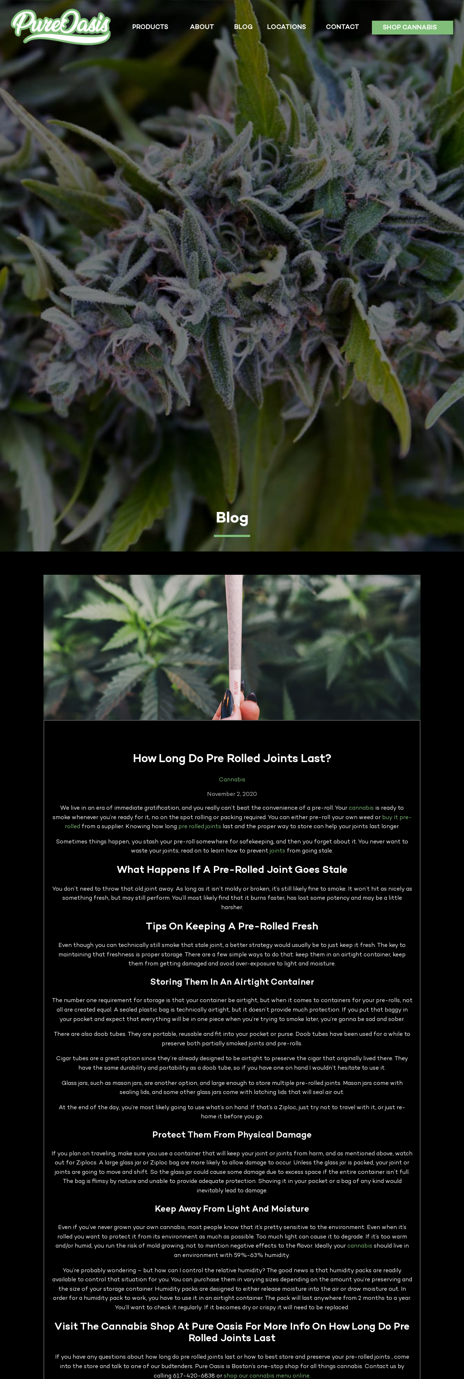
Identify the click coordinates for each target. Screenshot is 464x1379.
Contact (342, 27)
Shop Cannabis (410, 27)
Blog (243, 27)
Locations (286, 27)
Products (150, 27)
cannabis (361, 808)
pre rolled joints (199, 827)
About (202, 27)
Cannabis (232, 780)
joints (277, 851)
